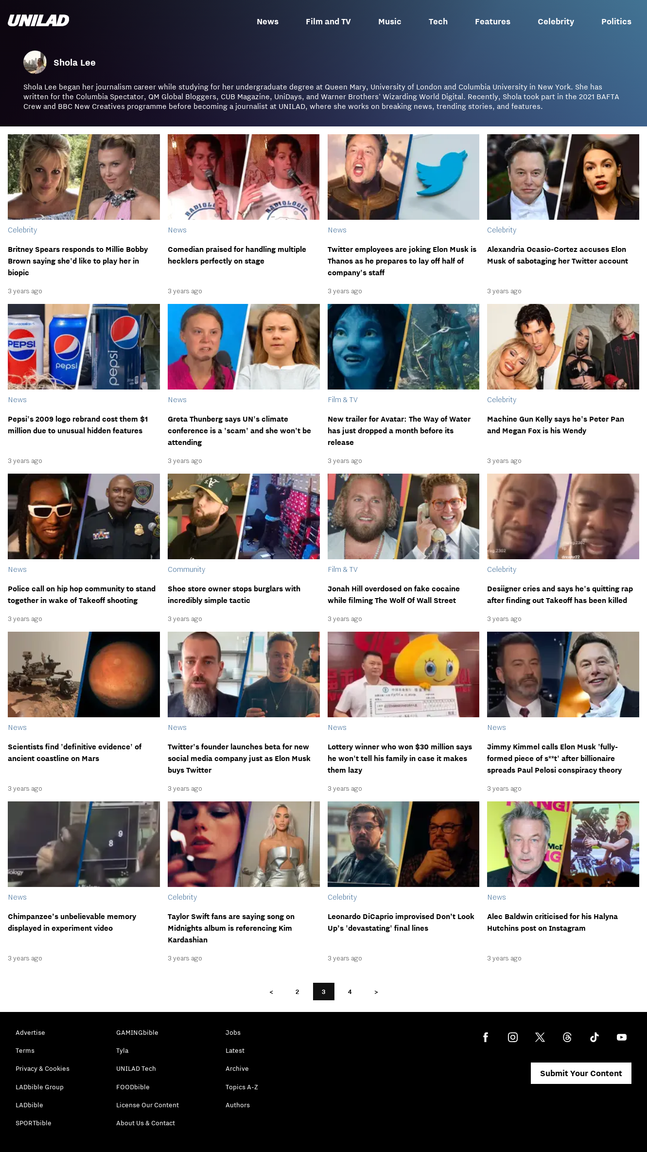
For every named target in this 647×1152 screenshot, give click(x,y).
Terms (25, 1050)
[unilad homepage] (38, 21)
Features (492, 21)
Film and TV (328, 21)
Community (186, 569)
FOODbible (133, 1086)
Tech (438, 21)
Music (390, 21)
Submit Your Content (581, 1073)
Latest (235, 1050)
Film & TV (343, 399)
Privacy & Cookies (43, 1068)
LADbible (29, 1104)
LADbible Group (40, 1086)
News (268, 21)
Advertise (30, 1032)
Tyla (122, 1050)
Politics (616, 21)
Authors (238, 1104)
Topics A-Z (242, 1086)
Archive (237, 1068)
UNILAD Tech (136, 1068)
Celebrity (556, 21)
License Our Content (147, 1104)
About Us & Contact (145, 1122)
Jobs (233, 1032)
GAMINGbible (137, 1032)
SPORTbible (34, 1122)
